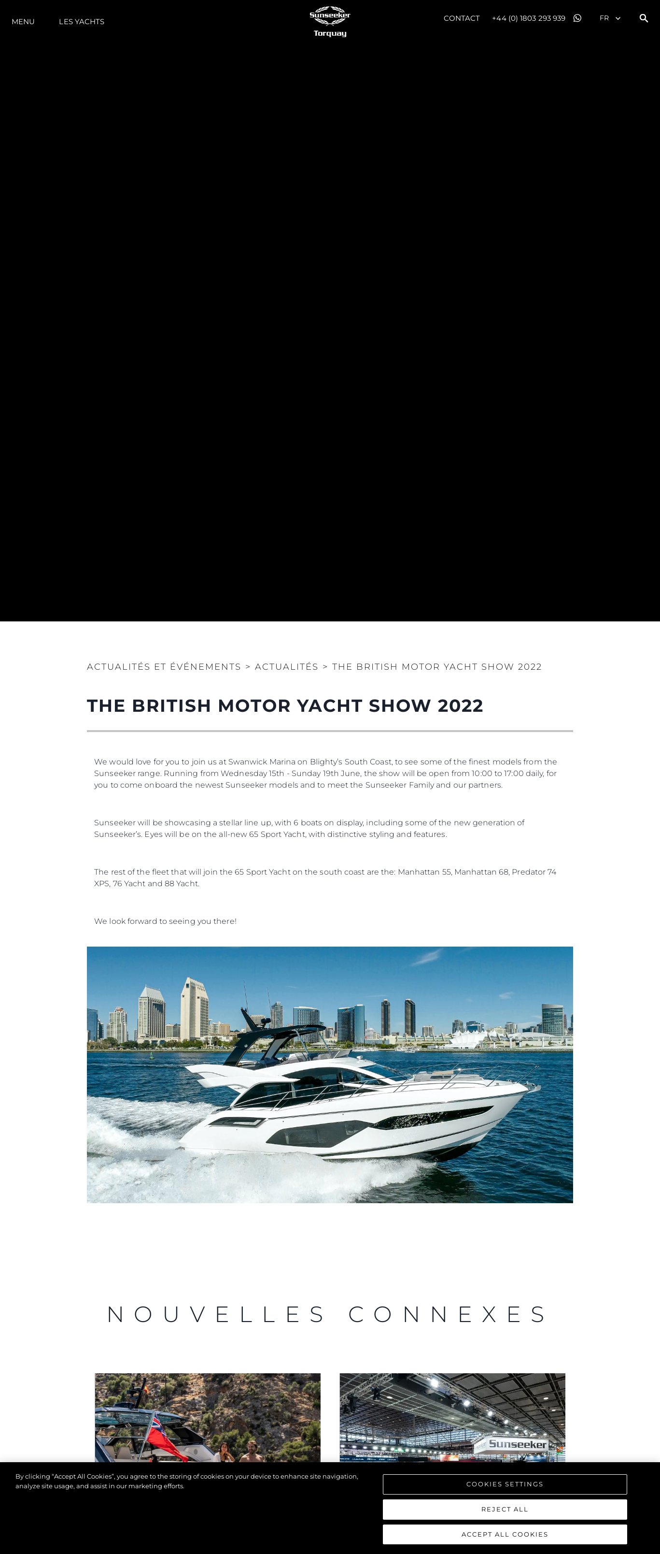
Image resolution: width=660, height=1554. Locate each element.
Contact (462, 18)
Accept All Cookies (505, 1541)
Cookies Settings (505, 1491)
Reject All (505, 1516)
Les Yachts (81, 21)
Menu (23, 21)
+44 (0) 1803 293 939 (528, 18)
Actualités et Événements (164, 667)
